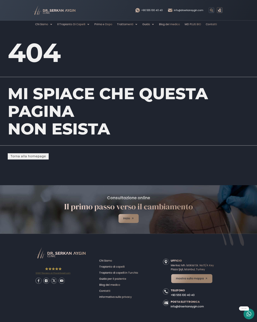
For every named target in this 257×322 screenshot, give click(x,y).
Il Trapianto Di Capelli (73, 24)
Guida (148, 24)
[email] (249, 314)
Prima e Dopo (103, 24)
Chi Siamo (44, 24)
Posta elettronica (185, 302)
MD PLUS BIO (193, 24)
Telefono (178, 290)
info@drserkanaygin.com (188, 10)
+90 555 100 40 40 (152, 10)
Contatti (211, 24)
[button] (211, 10)
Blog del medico (169, 24)
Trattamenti (127, 24)
